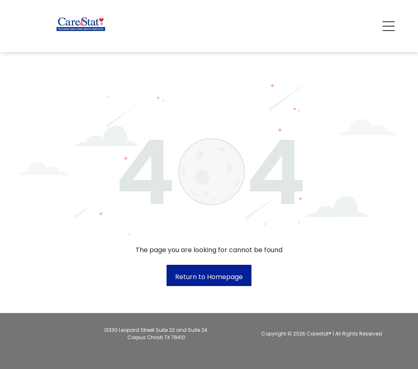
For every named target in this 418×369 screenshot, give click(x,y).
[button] (388, 26)
